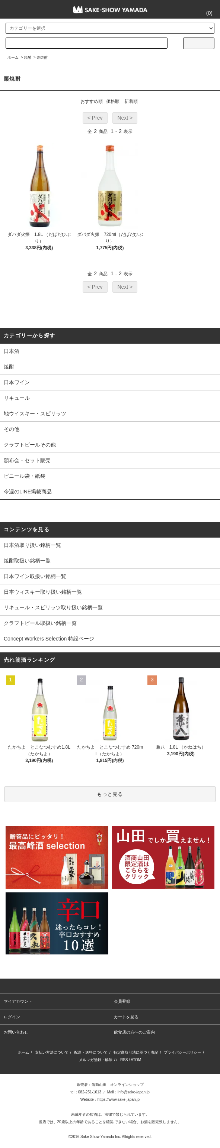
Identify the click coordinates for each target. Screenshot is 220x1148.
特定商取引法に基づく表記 (136, 1052)
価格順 (112, 101)
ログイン (12, 1017)
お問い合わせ (16, 1032)
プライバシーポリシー (182, 1052)
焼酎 (27, 57)
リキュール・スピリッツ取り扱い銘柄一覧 (53, 607)
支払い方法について (51, 1052)
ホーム (13, 57)
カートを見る (126, 1017)
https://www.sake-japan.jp (119, 1099)
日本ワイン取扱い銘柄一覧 (35, 576)
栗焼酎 (42, 57)
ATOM (136, 1060)
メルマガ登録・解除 (95, 1060)
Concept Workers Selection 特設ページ (49, 639)
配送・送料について (91, 1052)
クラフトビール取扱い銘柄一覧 (40, 623)
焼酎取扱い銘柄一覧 (27, 561)
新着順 (131, 101)
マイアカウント (18, 1001)
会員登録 (122, 1001)
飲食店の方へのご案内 (134, 1032)
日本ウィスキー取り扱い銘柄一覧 (43, 592)
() (205, 13)
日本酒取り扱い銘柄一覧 (32, 545)
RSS (124, 1060)
